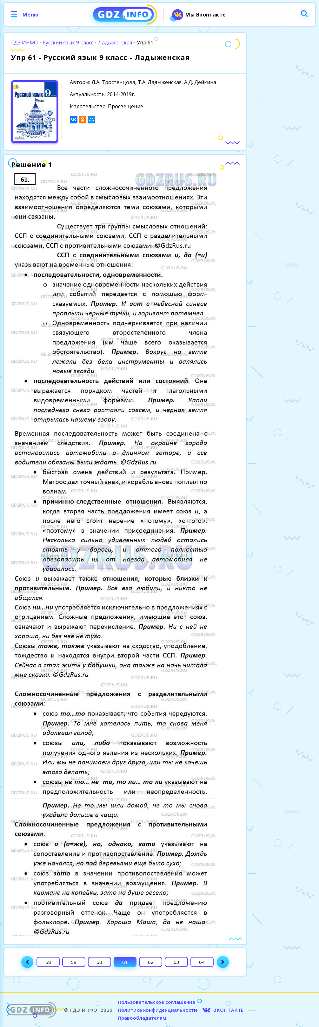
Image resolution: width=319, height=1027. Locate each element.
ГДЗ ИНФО (24, 42)
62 (151, 962)
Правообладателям (142, 1018)
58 (48, 962)
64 (202, 962)
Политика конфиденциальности (157, 1010)
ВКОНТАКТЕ (228, 1010)
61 (125, 962)
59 (73, 962)
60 (99, 962)
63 (176, 962)
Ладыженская (115, 42)
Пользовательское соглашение (156, 1002)
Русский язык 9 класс (68, 42)
